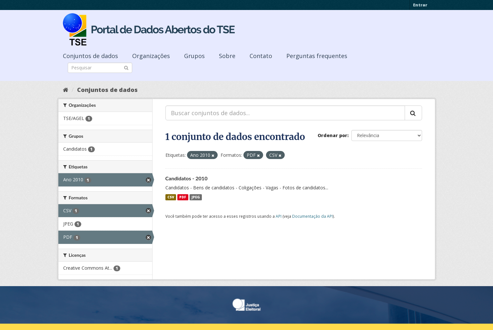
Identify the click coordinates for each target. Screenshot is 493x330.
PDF (182, 197)
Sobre (227, 56)
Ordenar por (332, 135)
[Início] (65, 90)
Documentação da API (312, 216)
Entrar (420, 5)
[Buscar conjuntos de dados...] (285, 112)
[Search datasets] (100, 68)
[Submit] (126, 67)
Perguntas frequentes (316, 56)
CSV (170, 197)
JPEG (196, 197)
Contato (261, 56)
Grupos (194, 56)
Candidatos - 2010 (186, 178)
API (278, 216)
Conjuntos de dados (90, 56)
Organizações (151, 56)
